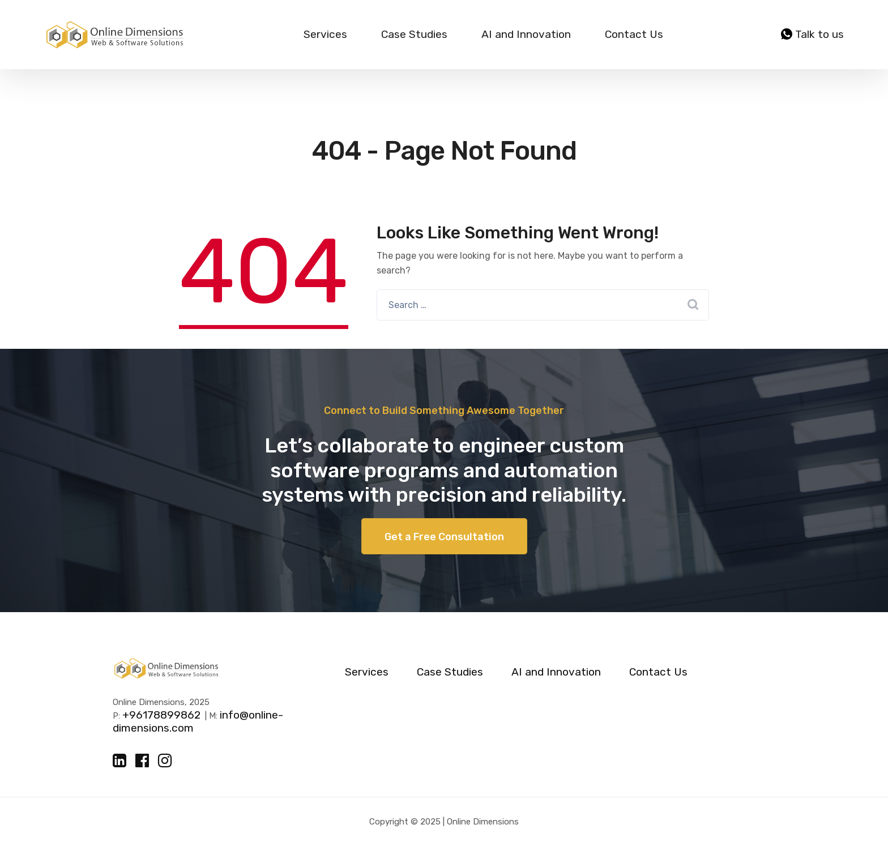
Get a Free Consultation (444, 537)
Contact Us (634, 34)
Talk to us (812, 34)
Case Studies (414, 34)
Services (325, 34)
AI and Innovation (526, 34)
